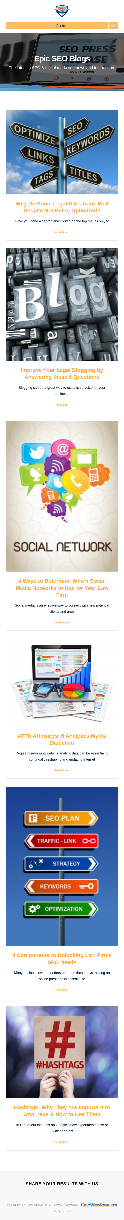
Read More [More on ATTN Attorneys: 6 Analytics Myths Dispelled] (61, 770)
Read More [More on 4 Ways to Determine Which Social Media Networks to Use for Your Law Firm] (61, 622)
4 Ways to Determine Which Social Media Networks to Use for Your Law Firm (62, 588)
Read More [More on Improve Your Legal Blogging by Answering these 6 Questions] (61, 404)
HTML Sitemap (53, 1204)
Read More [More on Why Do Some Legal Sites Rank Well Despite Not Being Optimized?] (61, 232)
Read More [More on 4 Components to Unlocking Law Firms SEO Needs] (61, 989)
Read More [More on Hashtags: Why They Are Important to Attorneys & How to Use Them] (61, 1142)
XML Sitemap (35, 1204)
